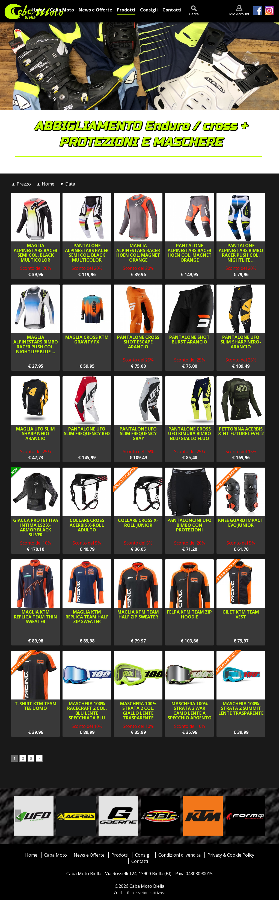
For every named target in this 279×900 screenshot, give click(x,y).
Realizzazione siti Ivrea (146, 892)
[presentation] (18, 816)
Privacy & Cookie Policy (230, 855)
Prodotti (119, 855)
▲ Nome (45, 184)
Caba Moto (55, 855)
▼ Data (67, 184)
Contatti (139, 861)
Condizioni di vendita (179, 855)
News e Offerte (89, 855)
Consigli (143, 855)
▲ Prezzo (21, 184)
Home (31, 855)
